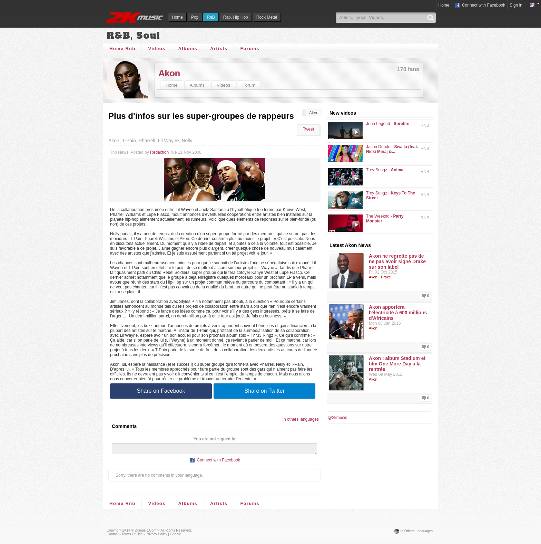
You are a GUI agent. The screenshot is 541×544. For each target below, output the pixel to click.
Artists (218, 48)
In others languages (301, 419)
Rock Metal (266, 17)
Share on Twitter (265, 391)
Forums (249, 48)
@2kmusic (337, 417)
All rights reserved (175, 532)
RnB (211, 17)
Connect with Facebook (479, 5)
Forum (249, 85)
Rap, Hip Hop (235, 17)
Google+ (176, 536)
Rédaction (159, 152)
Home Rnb (122, 48)
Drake (386, 277)
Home (177, 17)
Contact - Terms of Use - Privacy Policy (137, 536)
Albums (187, 48)
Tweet (308, 129)
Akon (169, 73)
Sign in (516, 5)
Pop (194, 17)
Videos (156, 48)
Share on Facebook (161, 391)
